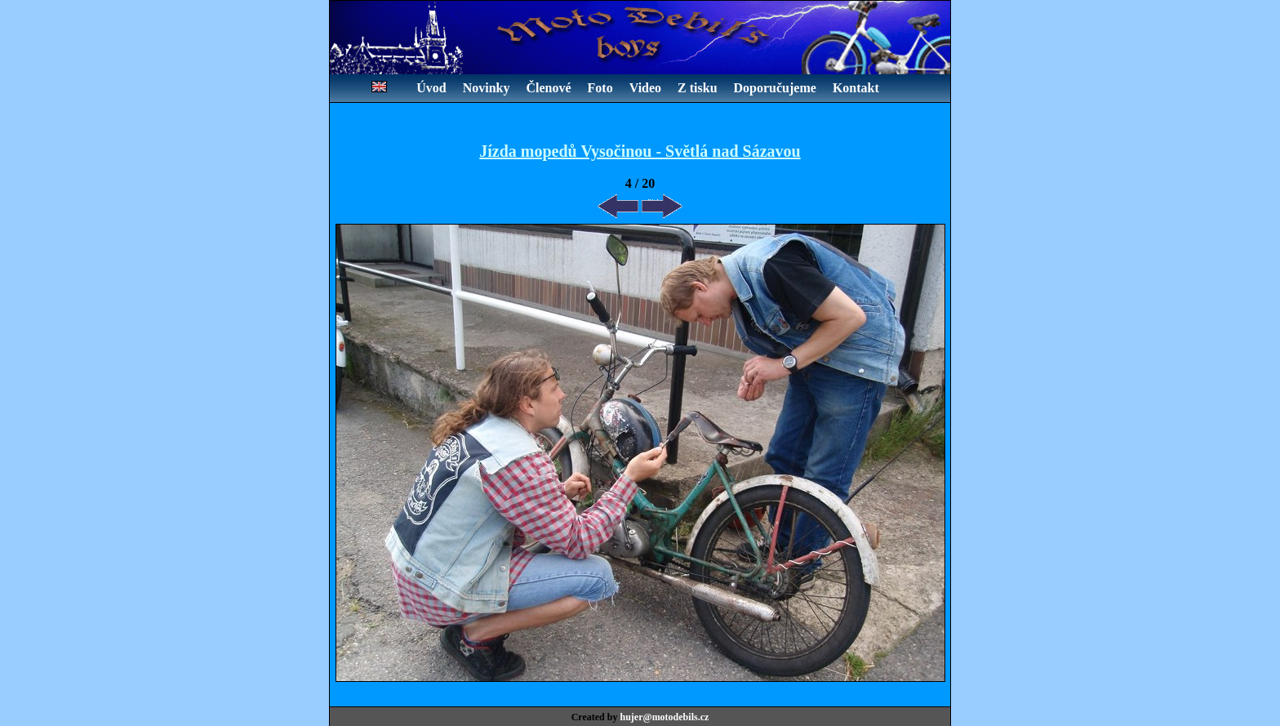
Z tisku (697, 88)
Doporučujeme (775, 88)
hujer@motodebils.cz (664, 717)
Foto (600, 88)
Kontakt (856, 88)
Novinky (486, 88)
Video (645, 88)
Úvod (431, 88)
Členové (548, 88)
